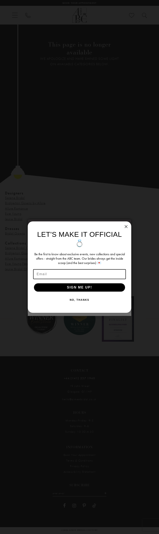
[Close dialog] (126, 226)
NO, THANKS (79, 299)
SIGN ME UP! (79, 287)
